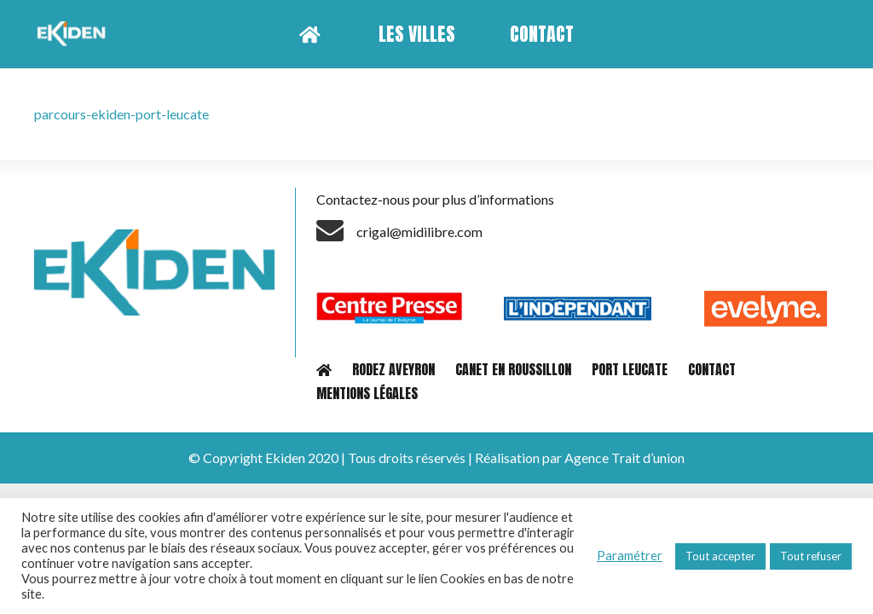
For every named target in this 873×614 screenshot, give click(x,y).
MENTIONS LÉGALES (367, 393)
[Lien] (73, 34)
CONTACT (712, 369)
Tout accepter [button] (720, 556)
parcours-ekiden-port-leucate (121, 114)
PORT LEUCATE (630, 369)
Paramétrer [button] (629, 555)
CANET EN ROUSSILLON (513, 369)
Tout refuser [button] (810, 556)
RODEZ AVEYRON (393, 369)
